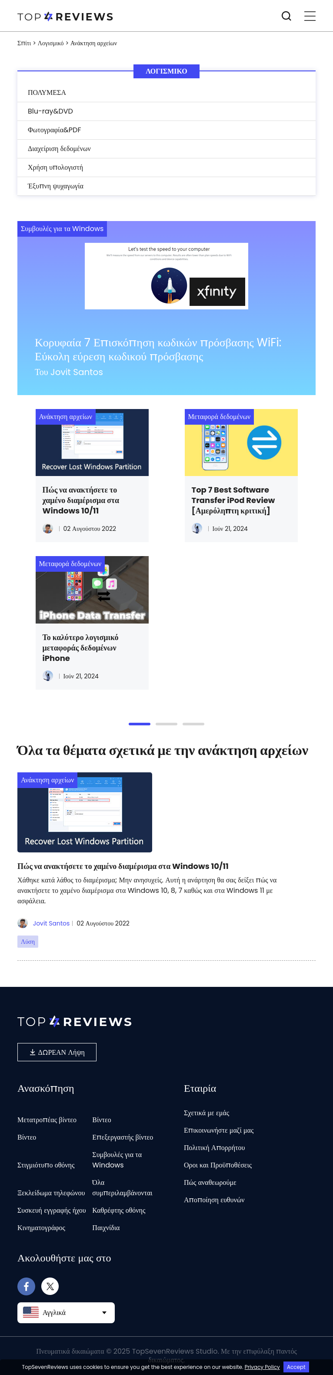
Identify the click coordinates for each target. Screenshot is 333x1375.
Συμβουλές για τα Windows (62, 229)
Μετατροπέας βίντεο (47, 1120)
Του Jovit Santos (69, 372)
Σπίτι (24, 43)
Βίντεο (101, 1120)
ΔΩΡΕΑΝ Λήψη (57, 1052)
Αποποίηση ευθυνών (214, 1200)
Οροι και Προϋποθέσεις (218, 1165)
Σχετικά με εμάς (206, 1113)
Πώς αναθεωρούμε (210, 1182)
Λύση (28, 941)
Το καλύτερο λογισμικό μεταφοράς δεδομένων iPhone (81, 648)
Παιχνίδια (106, 1228)
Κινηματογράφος (41, 1228)
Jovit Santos (43, 923)
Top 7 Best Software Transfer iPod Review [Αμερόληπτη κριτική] (233, 500)
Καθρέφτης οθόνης (118, 1210)
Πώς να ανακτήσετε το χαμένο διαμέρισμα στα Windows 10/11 (81, 500)
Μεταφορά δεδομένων (219, 417)
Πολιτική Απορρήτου (214, 1148)
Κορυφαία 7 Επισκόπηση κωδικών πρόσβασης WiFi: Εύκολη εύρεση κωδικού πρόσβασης (158, 349)
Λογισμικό (51, 43)
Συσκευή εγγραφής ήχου (51, 1210)
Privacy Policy (262, 1367)
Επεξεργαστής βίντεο (122, 1137)
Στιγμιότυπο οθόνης (45, 1165)
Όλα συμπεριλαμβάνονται (122, 1187)
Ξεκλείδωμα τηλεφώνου (51, 1193)
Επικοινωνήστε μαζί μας (218, 1130)
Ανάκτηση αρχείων (65, 417)
